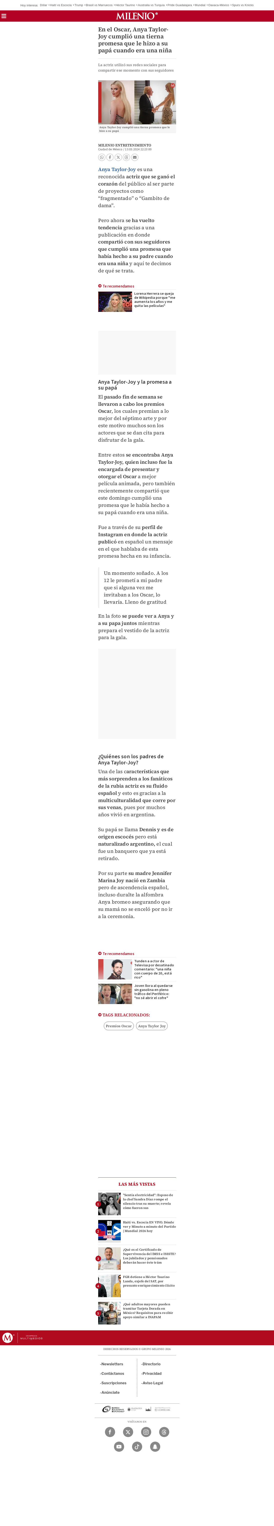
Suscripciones (114, 1383)
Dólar (43, 5)
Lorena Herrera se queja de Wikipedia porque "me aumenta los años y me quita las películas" (155, 299)
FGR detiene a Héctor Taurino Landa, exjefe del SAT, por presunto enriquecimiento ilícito (149, 1281)
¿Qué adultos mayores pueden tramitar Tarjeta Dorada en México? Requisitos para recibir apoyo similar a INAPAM (148, 1311)
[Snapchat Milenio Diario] (155, 1447)
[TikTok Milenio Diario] (137, 1447)
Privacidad (152, 1373)
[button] (4, 17)
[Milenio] (137, 16)
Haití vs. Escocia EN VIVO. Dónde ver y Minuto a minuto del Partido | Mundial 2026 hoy (149, 1226)
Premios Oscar (119, 1025)
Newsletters (112, 1364)
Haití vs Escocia (61, 5)
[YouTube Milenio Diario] (119, 1447)
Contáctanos (113, 1373)
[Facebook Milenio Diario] (110, 1432)
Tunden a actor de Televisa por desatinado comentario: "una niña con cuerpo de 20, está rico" (154, 969)
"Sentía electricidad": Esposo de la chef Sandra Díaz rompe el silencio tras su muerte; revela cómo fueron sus (148, 1201)
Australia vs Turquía (151, 5)
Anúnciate (111, 1392)
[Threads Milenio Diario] (164, 1432)
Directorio (152, 1364)
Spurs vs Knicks (242, 5)
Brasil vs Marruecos (99, 5)
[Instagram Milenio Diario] (146, 1432)
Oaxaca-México (218, 5)
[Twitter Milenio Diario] (128, 1432)
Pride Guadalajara (179, 5)
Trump (78, 5)
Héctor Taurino (125, 5)
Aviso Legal (153, 1383)
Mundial (200, 5)
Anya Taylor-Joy (117, 169)
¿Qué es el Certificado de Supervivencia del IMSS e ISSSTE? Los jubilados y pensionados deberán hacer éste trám (149, 1256)
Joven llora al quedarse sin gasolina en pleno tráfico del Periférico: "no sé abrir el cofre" (153, 991)
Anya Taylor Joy (152, 1025)
